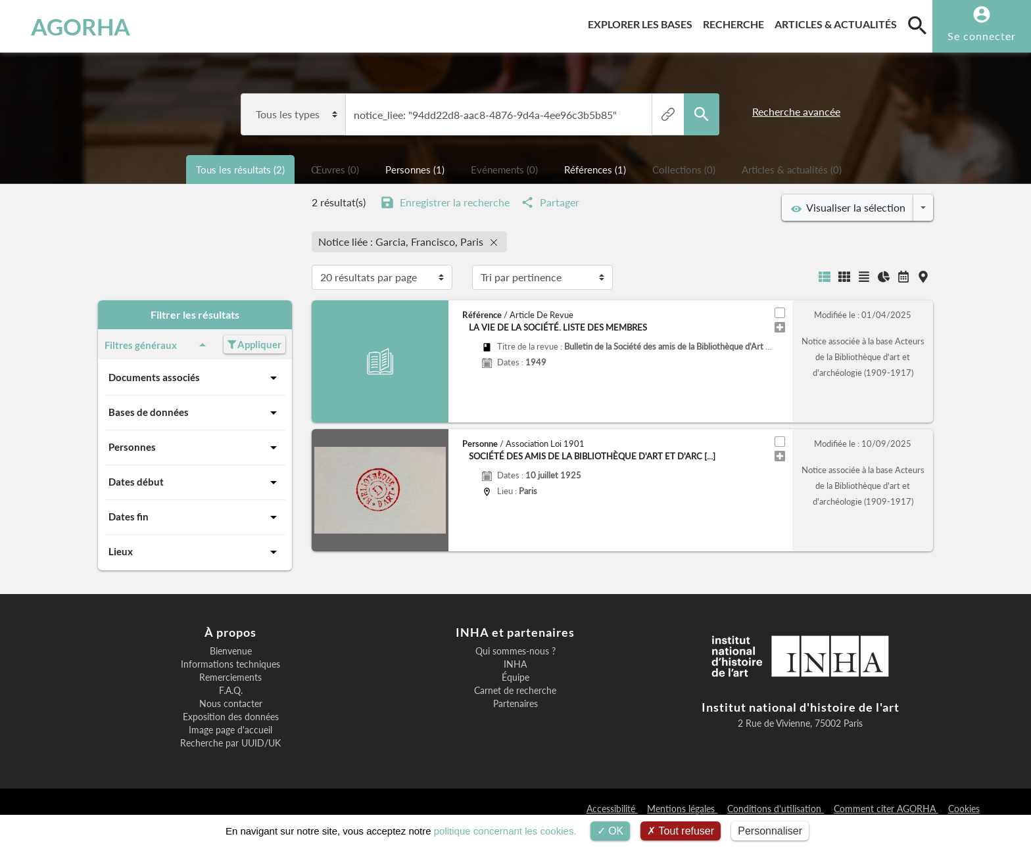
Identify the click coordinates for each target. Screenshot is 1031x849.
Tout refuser (680, 831)
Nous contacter (230, 703)
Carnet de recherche (515, 690)
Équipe (515, 677)
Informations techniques (230, 664)
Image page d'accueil (230, 730)
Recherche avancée (796, 111)
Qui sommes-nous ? (515, 651)
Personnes (194, 447)
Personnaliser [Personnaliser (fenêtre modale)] (770, 831)
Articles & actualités (838, 22)
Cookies (964, 808)
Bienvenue (231, 651)
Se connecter (981, 36)
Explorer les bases (643, 22)
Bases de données (194, 413)
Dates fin (194, 517)
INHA (515, 664)
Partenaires (515, 703)
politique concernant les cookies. (505, 831)
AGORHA (80, 26)
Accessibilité (612, 808)
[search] (917, 25)
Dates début (194, 482)
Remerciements (230, 677)
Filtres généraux (157, 345)
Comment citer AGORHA (886, 808)
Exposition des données (231, 717)
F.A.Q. (231, 690)
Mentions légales (682, 808)
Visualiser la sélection (848, 207)
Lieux (194, 552)
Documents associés (194, 378)
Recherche (736, 22)
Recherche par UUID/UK (230, 743)
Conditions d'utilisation (775, 808)
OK (610, 831)
